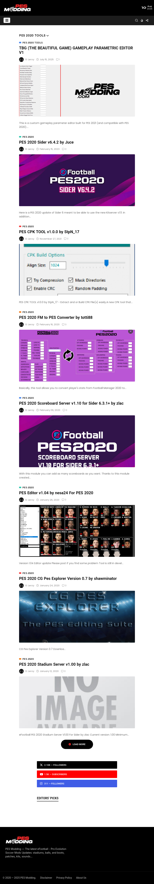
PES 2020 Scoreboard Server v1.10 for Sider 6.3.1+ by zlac (71, 403)
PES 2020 (28, 137)
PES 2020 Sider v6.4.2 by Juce (46, 142)
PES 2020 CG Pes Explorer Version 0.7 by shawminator (68, 578)
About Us (81, 877)
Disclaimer (46, 877)
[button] (7, 20)
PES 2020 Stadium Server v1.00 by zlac (54, 664)
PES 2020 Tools (32, 42)
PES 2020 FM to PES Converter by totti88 (56, 317)
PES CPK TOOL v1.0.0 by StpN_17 (49, 232)
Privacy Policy (64, 877)
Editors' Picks (47, 798)
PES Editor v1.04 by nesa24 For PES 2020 (56, 493)
